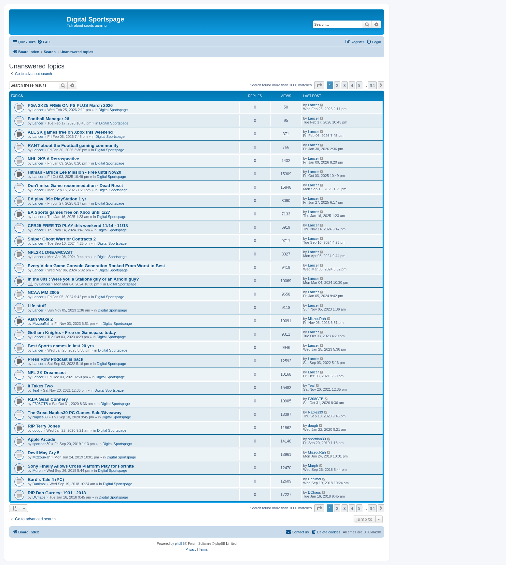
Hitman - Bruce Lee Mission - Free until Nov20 (74, 172)
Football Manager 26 (48, 118)
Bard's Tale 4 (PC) (46, 479)
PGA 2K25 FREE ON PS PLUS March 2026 (70, 105)
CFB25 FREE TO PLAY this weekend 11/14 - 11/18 (78, 225)
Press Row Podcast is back (55, 359)
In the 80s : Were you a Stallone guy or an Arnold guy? (83, 279)
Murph (38, 470)
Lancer (38, 110)
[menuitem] (43, 42)
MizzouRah (41, 324)
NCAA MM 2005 (43, 292)
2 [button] (337, 85)
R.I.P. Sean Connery (48, 399)
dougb (38, 430)
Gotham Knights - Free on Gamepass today (72, 332)
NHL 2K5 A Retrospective (53, 158)
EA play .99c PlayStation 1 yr (57, 198)
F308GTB (40, 404)
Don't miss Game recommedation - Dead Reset (75, 185)
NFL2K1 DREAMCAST (50, 252)
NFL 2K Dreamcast (47, 372)
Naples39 (40, 417)
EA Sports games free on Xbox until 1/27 (69, 212)
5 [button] (359, 85)
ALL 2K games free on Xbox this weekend (70, 132)
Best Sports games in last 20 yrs (61, 345)
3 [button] (345, 85)
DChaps (39, 497)
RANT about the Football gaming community (73, 145)
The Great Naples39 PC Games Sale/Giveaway (74, 412)
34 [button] (372, 85)
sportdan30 (41, 444)
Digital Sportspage (113, 110)
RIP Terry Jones (44, 426)
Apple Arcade (41, 439)
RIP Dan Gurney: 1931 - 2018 (57, 492)
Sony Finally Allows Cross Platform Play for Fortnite (81, 466)
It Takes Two (40, 386)
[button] (319, 85)
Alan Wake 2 (40, 319)
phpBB (180, 543)
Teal (36, 390)
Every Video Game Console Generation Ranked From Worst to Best (96, 265)
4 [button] (352, 85)
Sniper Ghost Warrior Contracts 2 (62, 239)
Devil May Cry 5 (44, 452)
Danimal (39, 484)
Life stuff (37, 305)
